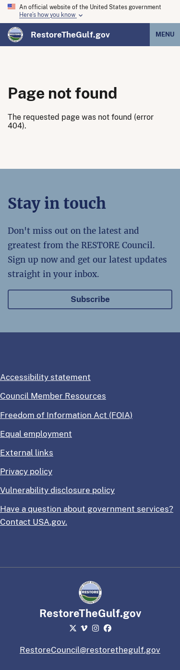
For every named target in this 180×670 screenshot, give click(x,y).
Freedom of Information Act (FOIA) (66, 415)
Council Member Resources (53, 396)
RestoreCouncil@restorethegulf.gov (90, 650)
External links (26, 452)
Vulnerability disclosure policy (57, 490)
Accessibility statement (45, 377)
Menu (165, 34)
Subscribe (90, 299)
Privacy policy (26, 471)
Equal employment (36, 434)
